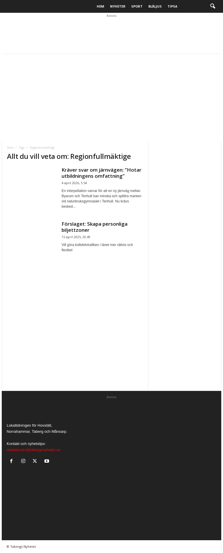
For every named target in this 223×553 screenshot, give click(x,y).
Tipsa (172, 6)
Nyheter (117, 6)
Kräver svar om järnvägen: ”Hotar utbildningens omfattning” (101, 172)
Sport (137, 6)
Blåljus (155, 6)
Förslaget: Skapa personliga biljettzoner (94, 226)
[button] (212, 6)
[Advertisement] (111, 97)
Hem (100, 6)
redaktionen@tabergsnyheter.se (33, 450)
